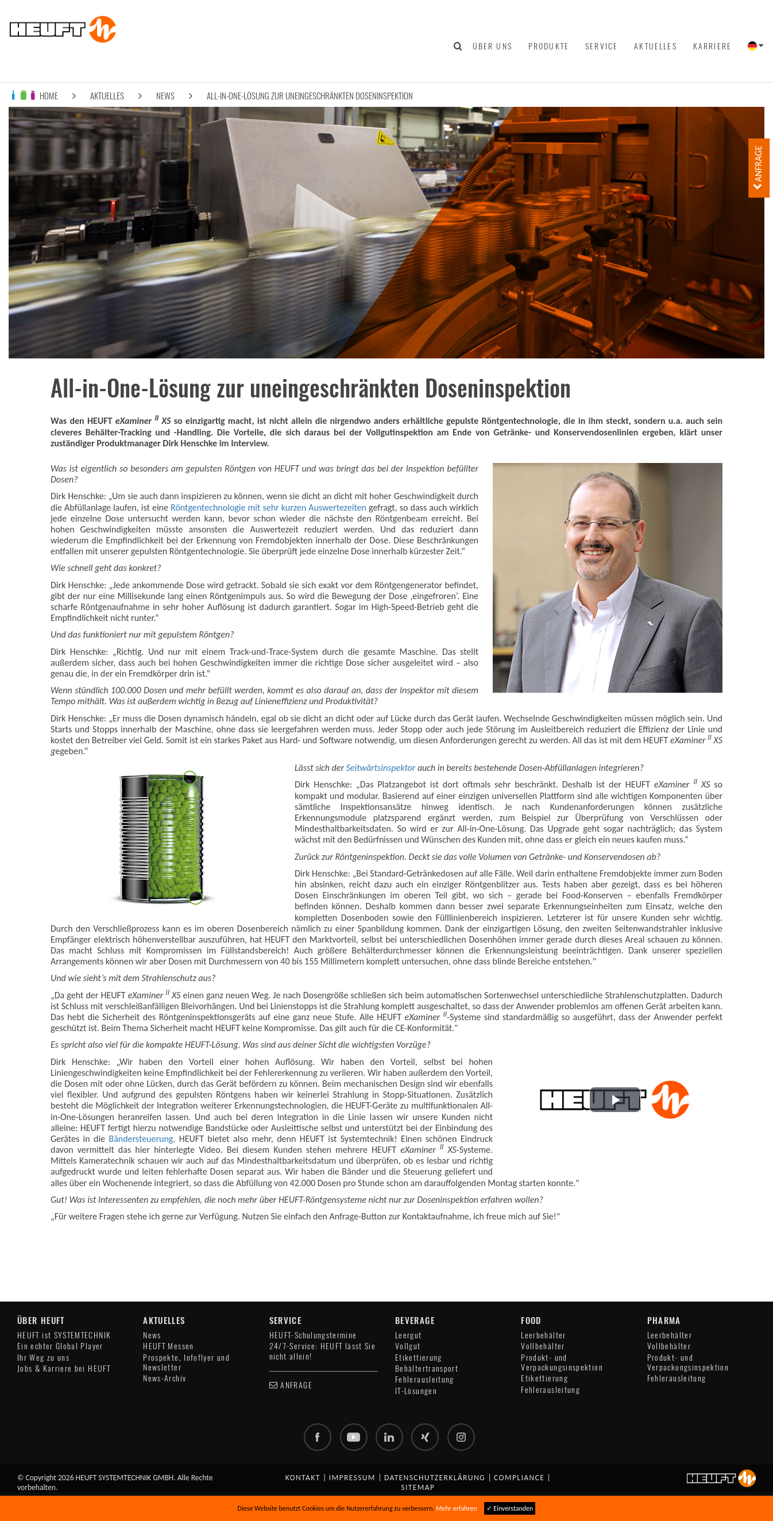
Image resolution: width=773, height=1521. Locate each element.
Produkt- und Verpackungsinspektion (562, 1362)
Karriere (712, 46)
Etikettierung (418, 1357)
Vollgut (408, 1346)
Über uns (492, 46)
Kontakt (302, 1478)
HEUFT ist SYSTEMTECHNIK (64, 1335)
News (165, 96)
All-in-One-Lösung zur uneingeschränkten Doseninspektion (310, 96)
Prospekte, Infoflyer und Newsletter (186, 1362)
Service (601, 46)
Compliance (519, 1478)
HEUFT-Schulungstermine (313, 1335)
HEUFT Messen (168, 1346)
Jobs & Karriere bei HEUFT (63, 1368)
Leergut (408, 1335)
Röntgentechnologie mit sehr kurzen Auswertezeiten (268, 507)
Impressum (352, 1478)
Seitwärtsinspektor (381, 767)
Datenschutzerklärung (434, 1478)
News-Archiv (164, 1378)
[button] (615, 1100)
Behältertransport (426, 1368)
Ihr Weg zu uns (43, 1357)
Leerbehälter (543, 1335)
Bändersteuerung (141, 1138)
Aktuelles (655, 46)
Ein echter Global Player (60, 1346)
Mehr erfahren (456, 1508)
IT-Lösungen (416, 1390)
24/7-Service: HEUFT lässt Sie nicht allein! (322, 1351)
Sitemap (418, 1487)
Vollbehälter (543, 1346)
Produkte (548, 46)
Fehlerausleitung (424, 1379)
